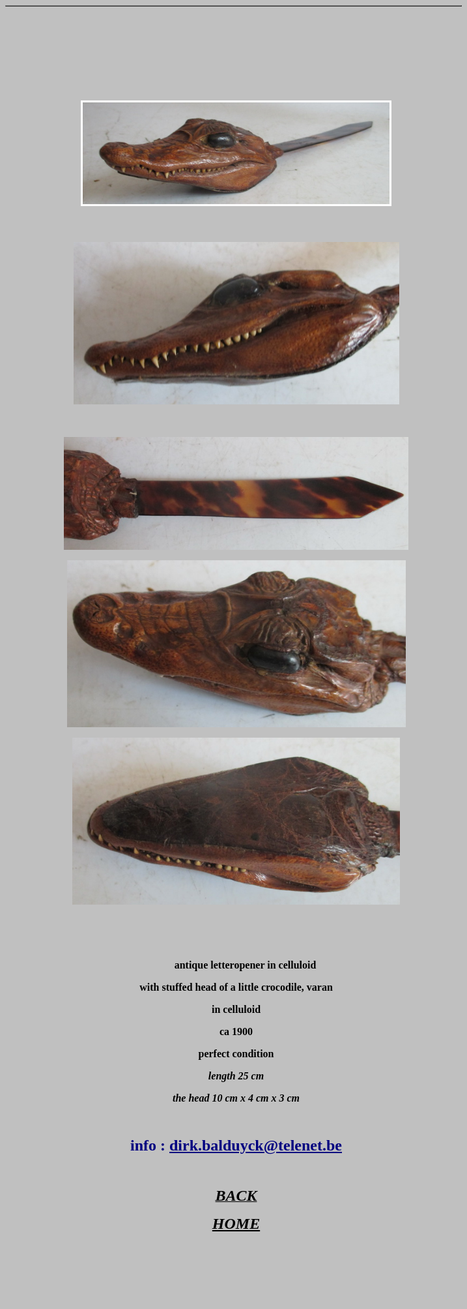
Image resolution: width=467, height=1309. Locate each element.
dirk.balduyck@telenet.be (255, 1145)
